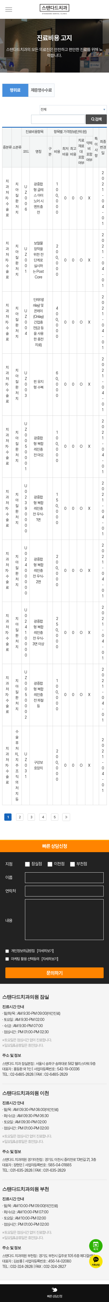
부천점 (82, 863)
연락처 (10, 891)
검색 (96, 119)
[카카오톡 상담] (96, 1261)
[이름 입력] (64, 877)
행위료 (15, 90)
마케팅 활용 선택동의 (25, 959)
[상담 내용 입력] (64, 919)
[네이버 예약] (96, 1246)
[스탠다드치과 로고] (54, 17)
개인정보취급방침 (23, 951)
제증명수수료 (41, 90)
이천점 (59, 863)
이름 (8, 877)
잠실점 (36, 863)
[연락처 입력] (64, 891)
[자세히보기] (45, 951)
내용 (8, 920)
